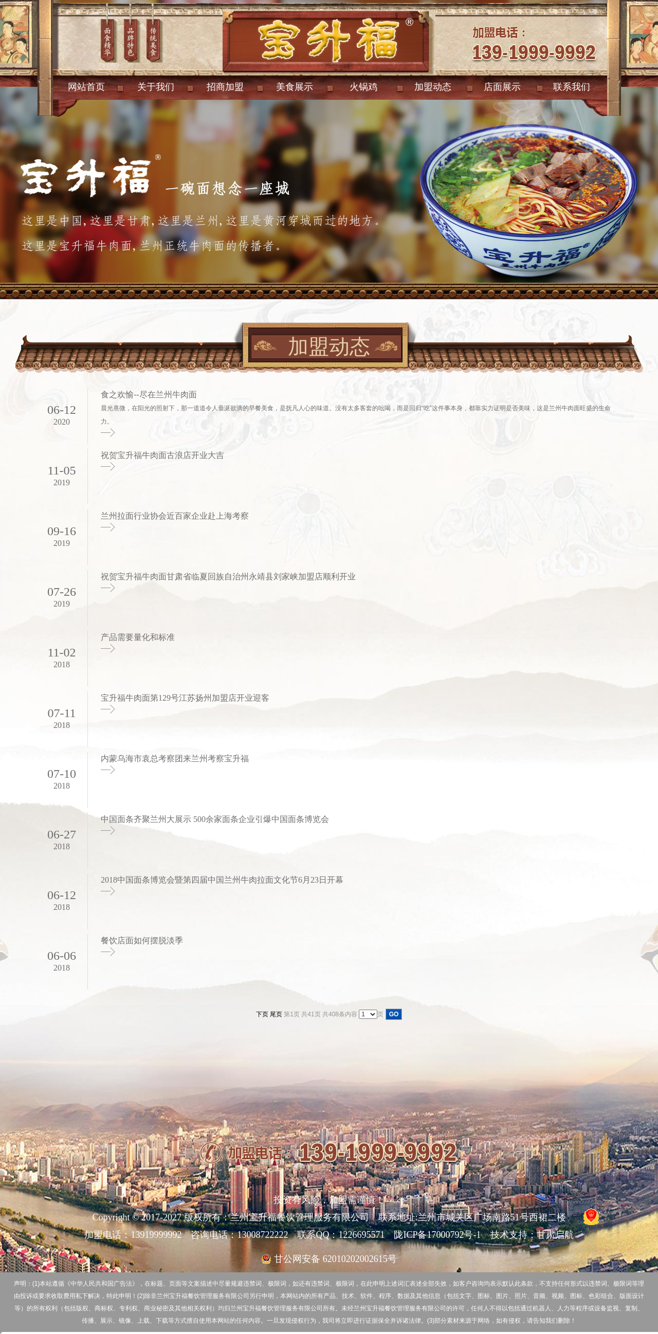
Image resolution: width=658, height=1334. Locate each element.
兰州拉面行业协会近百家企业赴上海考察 (175, 515)
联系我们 (571, 87)
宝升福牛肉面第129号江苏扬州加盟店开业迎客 (185, 697)
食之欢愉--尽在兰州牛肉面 (149, 394)
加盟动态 (432, 87)
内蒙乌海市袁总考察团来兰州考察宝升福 (175, 758)
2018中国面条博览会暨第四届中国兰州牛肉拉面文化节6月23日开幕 (222, 879)
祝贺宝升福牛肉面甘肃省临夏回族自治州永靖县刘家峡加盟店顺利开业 (228, 576)
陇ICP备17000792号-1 (437, 1235)
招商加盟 (225, 87)
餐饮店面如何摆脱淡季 (142, 940)
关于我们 (155, 87)
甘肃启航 (555, 1235)
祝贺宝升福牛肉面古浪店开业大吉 (162, 455)
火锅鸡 (363, 87)
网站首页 (86, 87)
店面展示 (502, 87)
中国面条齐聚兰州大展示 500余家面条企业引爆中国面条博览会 (215, 819)
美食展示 (294, 87)
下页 (262, 1014)
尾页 (276, 1014)
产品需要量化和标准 (138, 637)
